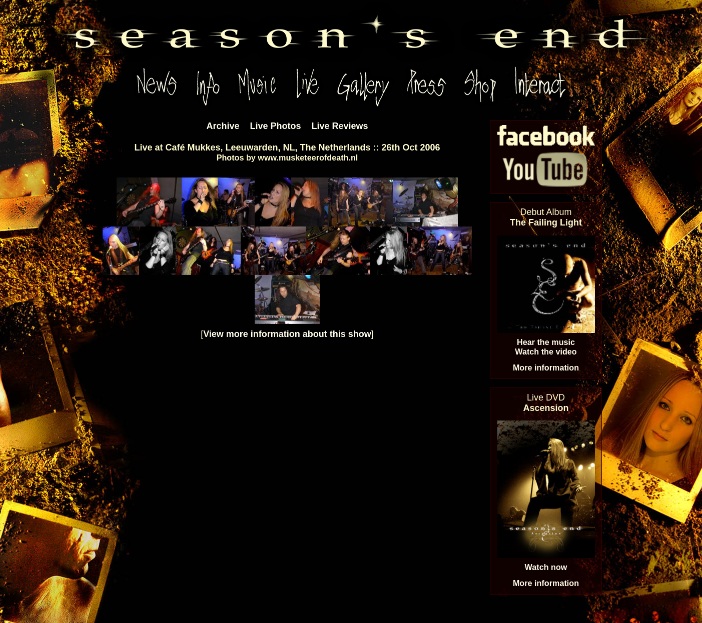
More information (546, 367)
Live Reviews (340, 126)
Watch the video (546, 351)
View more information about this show (287, 334)
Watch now (546, 567)
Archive (222, 126)
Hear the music (546, 342)
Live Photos (275, 126)
